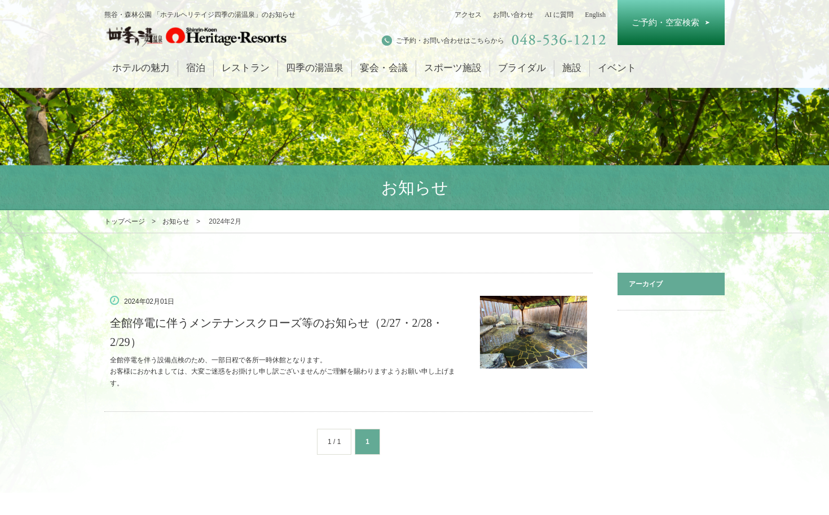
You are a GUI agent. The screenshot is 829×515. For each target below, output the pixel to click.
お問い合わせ (513, 15)
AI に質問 (559, 15)
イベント (617, 68)
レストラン (246, 68)
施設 (571, 68)
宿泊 (195, 68)
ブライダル (522, 68)
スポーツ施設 (453, 68)
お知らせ (175, 221)
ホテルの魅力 (141, 68)
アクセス (468, 15)
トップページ (124, 221)
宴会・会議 (384, 68)
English (595, 15)
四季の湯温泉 (314, 68)
